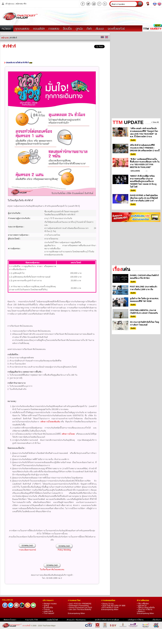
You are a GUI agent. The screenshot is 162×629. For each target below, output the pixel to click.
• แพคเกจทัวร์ (48, 611)
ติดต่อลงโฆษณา (10, 620)
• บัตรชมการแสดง (50, 604)
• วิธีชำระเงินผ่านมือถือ (146, 607)
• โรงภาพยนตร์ (48, 613)
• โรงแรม (46, 609)
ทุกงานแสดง (22, 28)
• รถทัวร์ (46, 606)
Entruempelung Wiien (76, 613)
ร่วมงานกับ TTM (31, 620)
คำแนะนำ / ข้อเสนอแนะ (77, 620)
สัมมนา (100, 28)
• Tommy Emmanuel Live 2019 (80, 607)
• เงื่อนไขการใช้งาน (144, 609)
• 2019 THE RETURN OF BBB (113, 606)
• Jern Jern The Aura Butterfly (79, 609)
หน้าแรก (6, 28)
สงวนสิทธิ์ (27, 626)
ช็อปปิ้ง (67, 28)
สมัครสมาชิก (21, 4)
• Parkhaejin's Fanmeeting (78, 606)
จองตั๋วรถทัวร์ (116, 28)
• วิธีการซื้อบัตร (143, 604)
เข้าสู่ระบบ (9, 4)
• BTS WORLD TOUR (109, 607)
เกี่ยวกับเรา (156, 620)
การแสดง (53, 28)
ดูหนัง (79, 28)
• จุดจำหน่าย (141, 606)
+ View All (155, 122)
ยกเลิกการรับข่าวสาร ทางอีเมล (107, 620)
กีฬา (89, 28)
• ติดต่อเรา (141, 611)
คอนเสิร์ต (39, 28)
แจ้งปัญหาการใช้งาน (136, 620)
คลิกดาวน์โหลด (68, 434)
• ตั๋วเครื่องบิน (48, 607)
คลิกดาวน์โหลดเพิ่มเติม (50, 422)
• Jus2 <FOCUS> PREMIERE (79, 604)
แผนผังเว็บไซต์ (52, 620)
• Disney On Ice (107, 604)
